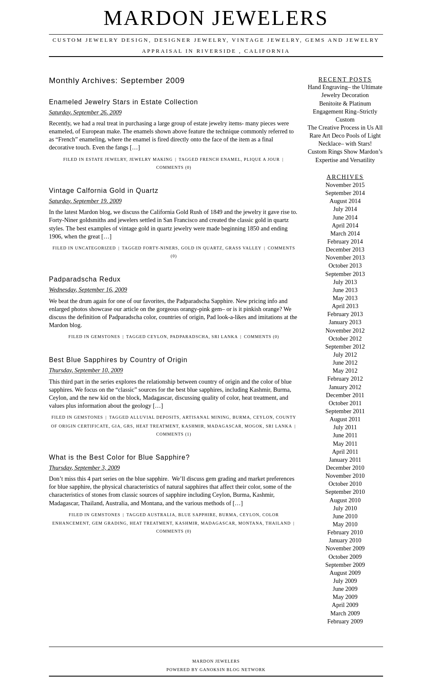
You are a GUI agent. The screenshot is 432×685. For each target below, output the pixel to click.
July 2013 (345, 282)
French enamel (220, 159)
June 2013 (345, 290)
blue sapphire (197, 514)
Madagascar (224, 426)
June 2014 (345, 217)
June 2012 (345, 362)
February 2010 (345, 532)
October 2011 (345, 403)
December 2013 (345, 249)
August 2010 (345, 500)
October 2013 (345, 265)
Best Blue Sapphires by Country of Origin (118, 359)
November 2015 (344, 184)
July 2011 (345, 427)
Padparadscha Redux (85, 279)
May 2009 (345, 596)
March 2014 (345, 233)
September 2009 (345, 564)
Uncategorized (95, 248)
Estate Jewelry (106, 159)
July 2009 (345, 580)
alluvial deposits (154, 417)
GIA (116, 426)
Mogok (254, 426)
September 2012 (345, 346)
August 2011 (344, 419)
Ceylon (157, 336)
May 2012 (345, 370)
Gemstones (105, 336)
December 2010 (345, 467)
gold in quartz (201, 248)
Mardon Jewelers (216, 18)
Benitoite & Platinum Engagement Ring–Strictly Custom (345, 111)
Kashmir (193, 426)
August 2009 (345, 572)
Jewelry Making (151, 159)
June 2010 (345, 516)
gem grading (109, 523)
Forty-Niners (160, 248)
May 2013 (345, 298)
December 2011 (345, 395)
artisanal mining (206, 417)
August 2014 (345, 201)
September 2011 (344, 411)
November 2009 (344, 548)
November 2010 (344, 475)
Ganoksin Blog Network (232, 669)
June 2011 (345, 435)
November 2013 (344, 257)
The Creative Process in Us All (345, 127)
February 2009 (345, 621)
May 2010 (345, 524)
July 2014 (345, 209)
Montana (250, 523)
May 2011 (345, 443)
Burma (241, 417)
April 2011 (345, 451)
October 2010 (345, 483)
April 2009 (345, 604)
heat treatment (157, 426)
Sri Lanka (225, 336)
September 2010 (345, 491)
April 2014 (345, 225)
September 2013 (345, 274)
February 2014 (345, 241)
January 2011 (345, 459)
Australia (161, 514)
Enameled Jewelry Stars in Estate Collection (123, 102)
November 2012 (344, 330)
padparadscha (189, 336)
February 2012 (345, 378)
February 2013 (345, 314)
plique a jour (262, 159)
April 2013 (345, 306)
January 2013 (345, 322)
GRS (128, 426)
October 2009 (345, 556)
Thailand (278, 523)
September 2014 (345, 193)
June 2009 (345, 588)
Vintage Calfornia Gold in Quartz (104, 190)
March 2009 (345, 613)
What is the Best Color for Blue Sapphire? (119, 457)
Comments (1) (173, 434)
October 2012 (345, 338)
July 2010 (345, 508)
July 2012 (345, 354)
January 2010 (345, 540)
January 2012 (345, 387)
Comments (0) (173, 167)
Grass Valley (243, 248)
